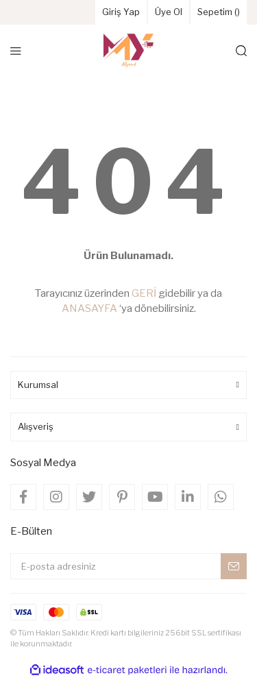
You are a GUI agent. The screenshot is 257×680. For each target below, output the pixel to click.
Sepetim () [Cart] (218, 11)
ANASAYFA (89, 308)
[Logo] (128, 51)
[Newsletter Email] (128, 566)
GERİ (144, 293)
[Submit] (234, 566)
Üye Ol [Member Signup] (168, 11)
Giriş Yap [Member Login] (121, 11)
